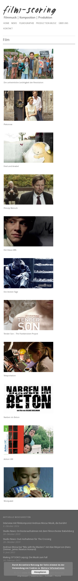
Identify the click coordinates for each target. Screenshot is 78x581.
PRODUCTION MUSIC (46, 23)
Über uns (63, 23)
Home (6, 23)
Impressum (22, 576)
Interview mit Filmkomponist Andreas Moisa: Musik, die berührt (35, 523)
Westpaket (8, 501)
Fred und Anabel (11, 166)
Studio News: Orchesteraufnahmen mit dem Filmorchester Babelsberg (38, 531)
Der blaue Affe (10, 250)
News (14, 23)
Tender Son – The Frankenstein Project (21, 334)
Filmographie (26, 23)
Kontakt (8, 28)
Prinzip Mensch (11, 208)
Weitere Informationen (52, 568)
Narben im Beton (11, 417)
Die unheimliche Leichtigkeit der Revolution (23, 82)
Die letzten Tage (11, 292)
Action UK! (8, 459)
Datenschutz (37, 576)
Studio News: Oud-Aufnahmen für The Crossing (27, 539)
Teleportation (10, 376)
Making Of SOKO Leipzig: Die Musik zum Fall (25, 557)
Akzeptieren (40, 572)
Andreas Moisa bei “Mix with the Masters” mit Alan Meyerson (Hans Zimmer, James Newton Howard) (37, 548)
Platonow (8, 124)
